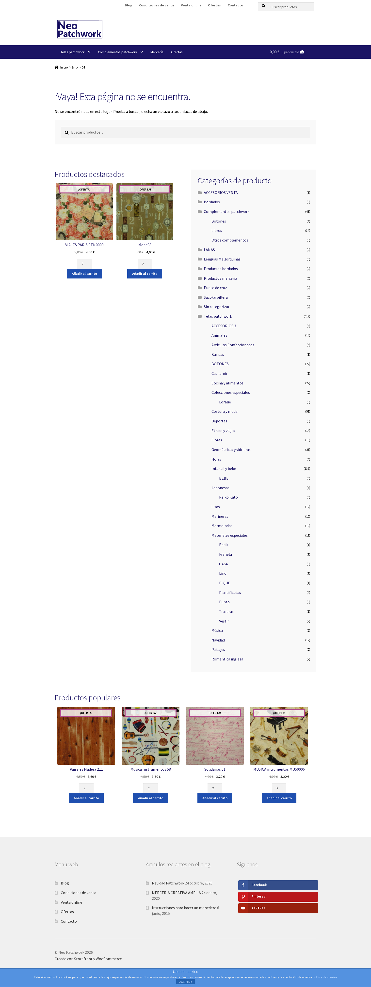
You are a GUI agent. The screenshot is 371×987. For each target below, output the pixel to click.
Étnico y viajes (223, 430)
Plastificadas (230, 592)
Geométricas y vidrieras (231, 449)
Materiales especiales (229, 535)
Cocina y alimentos (227, 383)
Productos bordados (221, 268)
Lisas (215, 506)
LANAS (209, 249)
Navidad (218, 640)
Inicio (64, 67)
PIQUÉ (224, 582)
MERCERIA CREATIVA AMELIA (176, 892)
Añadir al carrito (84, 273)
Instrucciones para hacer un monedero (184, 907)
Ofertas (214, 5)
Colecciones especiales (230, 392)
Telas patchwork (73, 52)
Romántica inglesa (227, 659)
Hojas (216, 459)
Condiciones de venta (156, 5)
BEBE (223, 478)
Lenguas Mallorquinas (222, 259)
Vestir (224, 621)
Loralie (225, 401)
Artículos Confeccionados (232, 344)
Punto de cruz (215, 287)
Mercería (156, 52)
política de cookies (325, 977)
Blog (128, 5)
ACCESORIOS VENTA (221, 192)
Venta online (191, 5)
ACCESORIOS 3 (223, 325)
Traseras (226, 611)
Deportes (219, 420)
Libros (216, 230)
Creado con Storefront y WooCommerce (88, 958)
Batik (223, 544)
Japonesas (220, 487)
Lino (222, 573)
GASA (223, 563)
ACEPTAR (185, 981)
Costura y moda (224, 411)
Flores (216, 439)
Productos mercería (220, 278)
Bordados (212, 201)
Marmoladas (221, 525)
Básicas (217, 354)
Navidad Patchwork (168, 883)
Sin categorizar (216, 306)
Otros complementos (229, 240)
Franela (225, 554)
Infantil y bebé (223, 468)
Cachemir (219, 373)
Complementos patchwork (117, 52)
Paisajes (218, 649)
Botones (218, 221)
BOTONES (220, 363)
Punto (224, 601)
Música (217, 630)
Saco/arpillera (216, 297)
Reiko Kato (228, 497)
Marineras (219, 516)
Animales (219, 335)
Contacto (235, 5)
